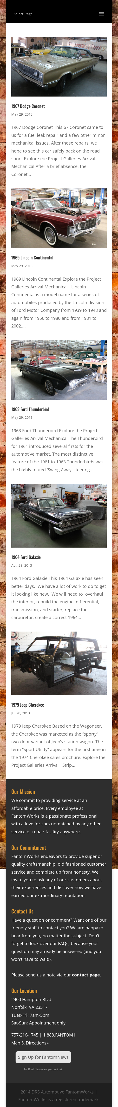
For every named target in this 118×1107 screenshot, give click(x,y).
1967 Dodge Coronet (28, 106)
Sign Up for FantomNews (43, 1057)
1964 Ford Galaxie (26, 557)
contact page (86, 975)
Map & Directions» (30, 1043)
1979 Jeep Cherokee (27, 705)
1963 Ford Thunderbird (30, 409)
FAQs (63, 943)
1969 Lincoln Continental (32, 257)
